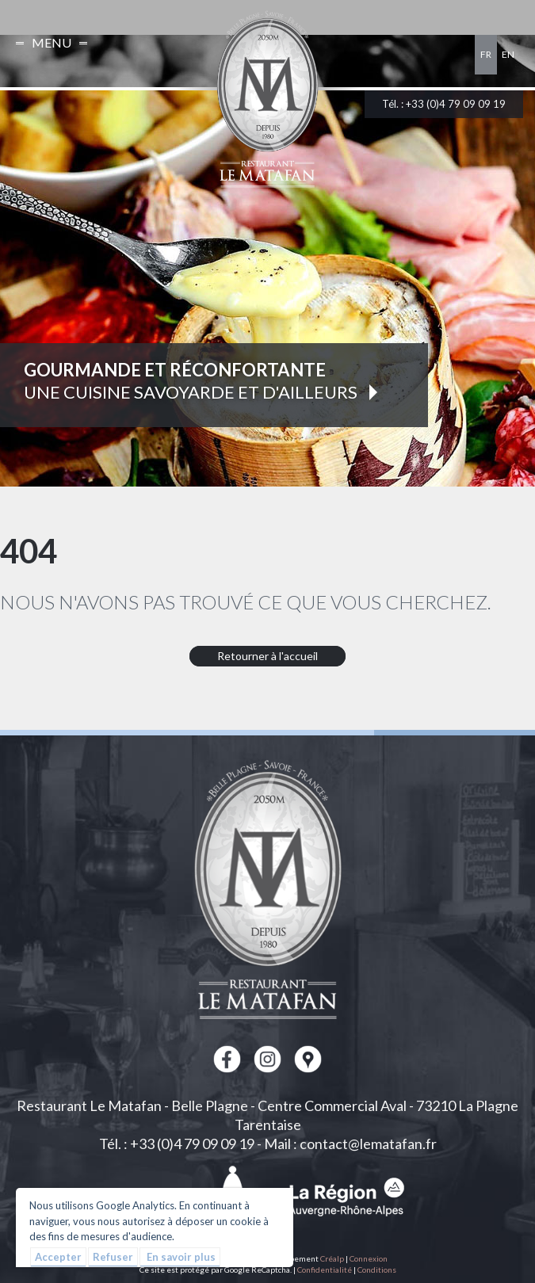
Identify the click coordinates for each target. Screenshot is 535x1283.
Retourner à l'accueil (267, 656)
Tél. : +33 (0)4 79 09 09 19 (444, 103)
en (508, 54)
